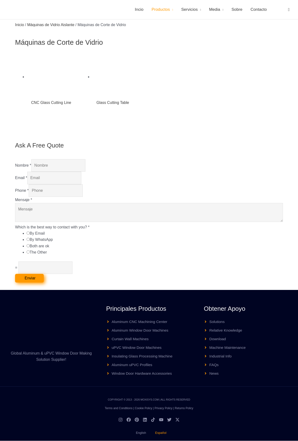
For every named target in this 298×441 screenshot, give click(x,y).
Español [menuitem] (160, 433)
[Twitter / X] (177, 420)
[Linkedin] (145, 420)
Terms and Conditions (118, 408)
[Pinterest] (137, 420)
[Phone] (56, 190)
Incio (139, 9)
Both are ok (39, 246)
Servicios (189, 9)
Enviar (30, 278)
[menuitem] (277, 9)
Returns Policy (184, 408)
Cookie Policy (143, 408)
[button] (289, 9)
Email (21, 178)
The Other (38, 252)
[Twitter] (169, 420)
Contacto (258, 9)
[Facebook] (129, 420)
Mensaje (23, 200)
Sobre (237, 9)
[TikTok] (153, 420)
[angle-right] (137, 322)
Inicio (19, 25)
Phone (22, 190)
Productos (161, 9)
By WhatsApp (41, 240)
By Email (37, 233)
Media (214, 9)
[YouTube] (161, 420)
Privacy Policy (163, 408)
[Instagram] (120, 420)
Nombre (23, 165)
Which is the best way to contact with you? (52, 227)
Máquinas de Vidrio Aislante (50, 25)
